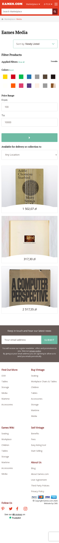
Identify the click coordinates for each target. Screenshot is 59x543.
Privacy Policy (37, 491)
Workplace (6, 439)
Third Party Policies (40, 485)
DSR (3, 375)
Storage (5, 387)
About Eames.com (40, 474)
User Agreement (39, 479)
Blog (33, 468)
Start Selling (36, 450)
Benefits (35, 433)
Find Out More (9, 369)
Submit (49, 340)
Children (35, 387)
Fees (33, 439)
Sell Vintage (37, 427)
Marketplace (33, 4)
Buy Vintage (38, 369)
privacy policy (35, 351)
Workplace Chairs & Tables (44, 381)
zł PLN (48, 4)
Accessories (7, 404)
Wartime (5, 398)
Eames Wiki (7, 427)
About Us (36, 462)
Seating (34, 375)
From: (4, 100)
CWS (56, 503)
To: (3, 115)
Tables (4, 381)
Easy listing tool (38, 445)
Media (4, 393)
